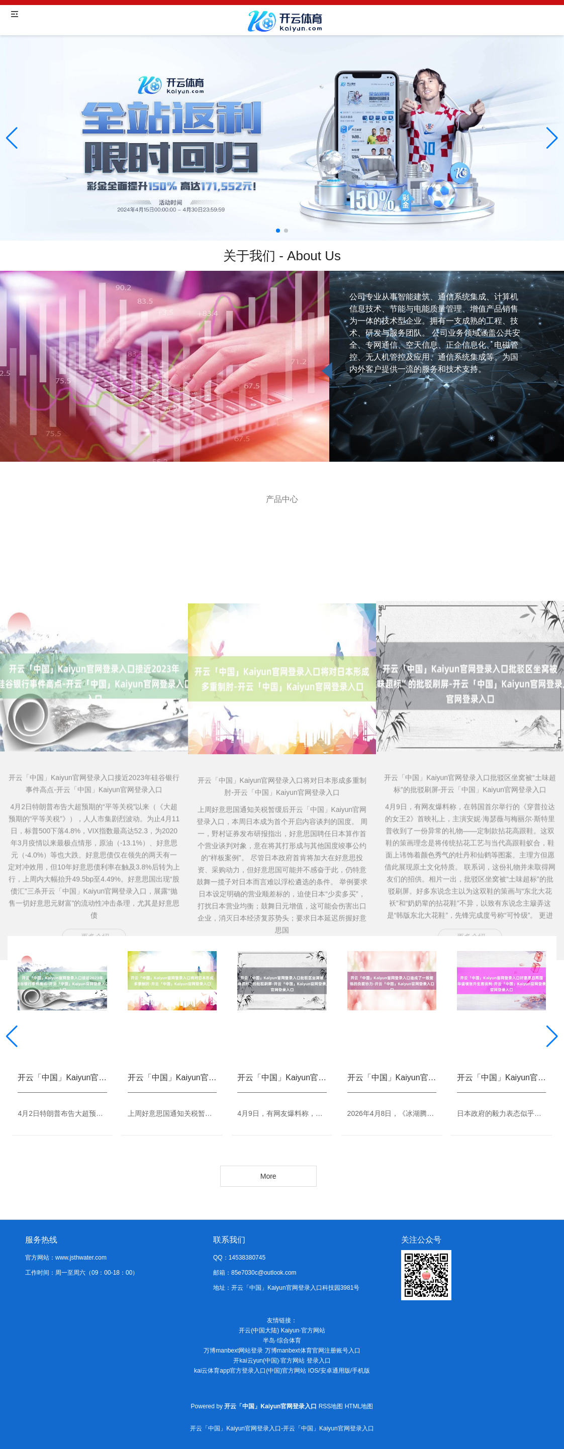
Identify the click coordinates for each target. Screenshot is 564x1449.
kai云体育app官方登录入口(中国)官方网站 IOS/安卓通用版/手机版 (282, 1370)
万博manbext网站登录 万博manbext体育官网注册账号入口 (282, 1350)
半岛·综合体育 (282, 1340)
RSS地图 (331, 1406)
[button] (552, 138)
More (268, 1176)
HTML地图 (359, 1406)
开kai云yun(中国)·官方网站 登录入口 (281, 1360)
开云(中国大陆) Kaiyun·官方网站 (282, 1330)
